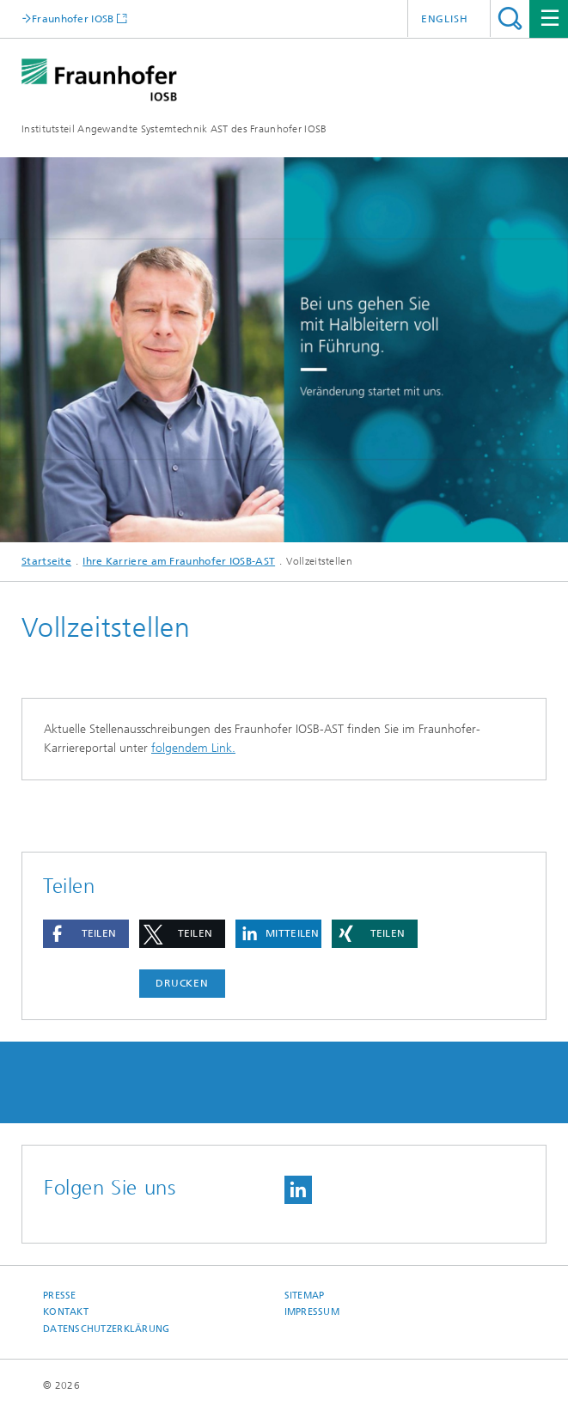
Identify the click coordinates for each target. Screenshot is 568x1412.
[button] (86, 934)
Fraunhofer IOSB (73, 18)
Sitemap (304, 1295)
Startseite (46, 561)
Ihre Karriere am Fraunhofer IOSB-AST (178, 561)
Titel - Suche (510, 18)
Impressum (311, 1311)
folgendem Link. (193, 748)
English (444, 19)
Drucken (182, 983)
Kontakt (66, 1311)
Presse (59, 1295)
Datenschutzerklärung (106, 1329)
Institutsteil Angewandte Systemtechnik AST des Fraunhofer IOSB (174, 129)
